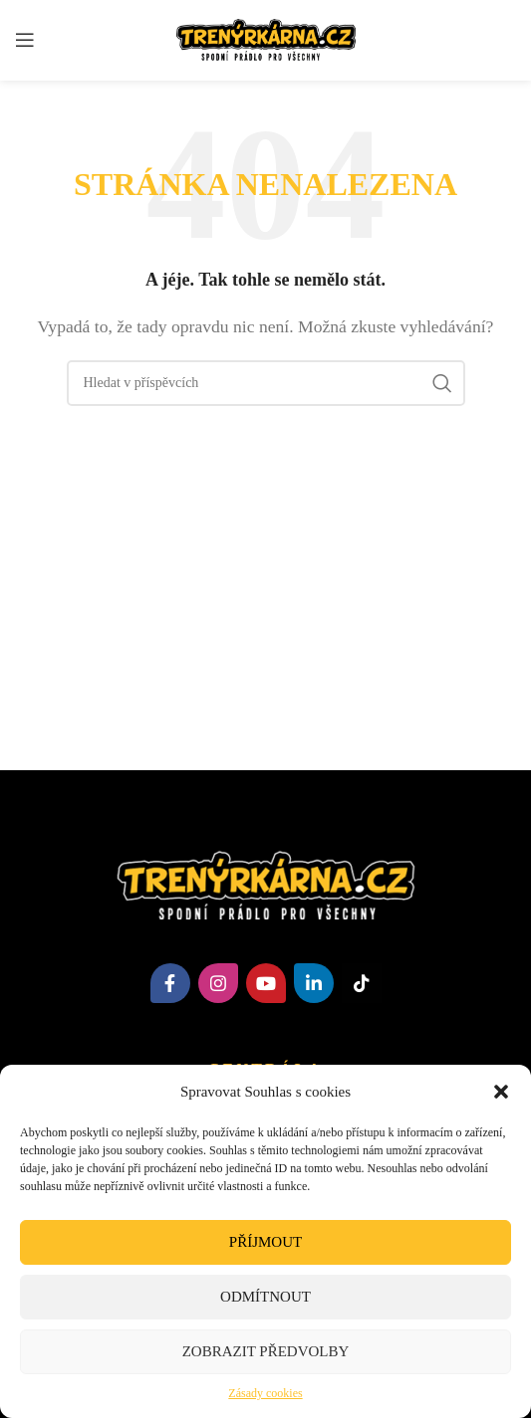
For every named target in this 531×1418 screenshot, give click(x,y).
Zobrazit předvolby (266, 1351)
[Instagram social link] (218, 983)
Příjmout (265, 1242)
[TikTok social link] (362, 983)
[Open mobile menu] (25, 40)
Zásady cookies (265, 1393)
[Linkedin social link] (314, 983)
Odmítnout (265, 1297)
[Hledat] (266, 383)
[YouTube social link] (266, 983)
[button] (501, 1092)
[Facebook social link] (170, 983)
